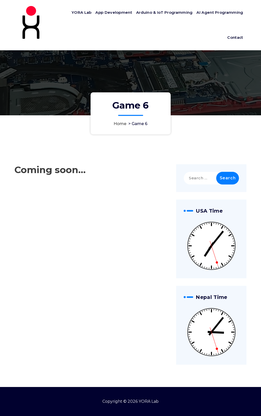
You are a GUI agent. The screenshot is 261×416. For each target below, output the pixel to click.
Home (120, 123)
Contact (235, 37)
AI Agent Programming (219, 12)
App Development (113, 12)
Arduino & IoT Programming (164, 12)
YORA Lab (81, 12)
